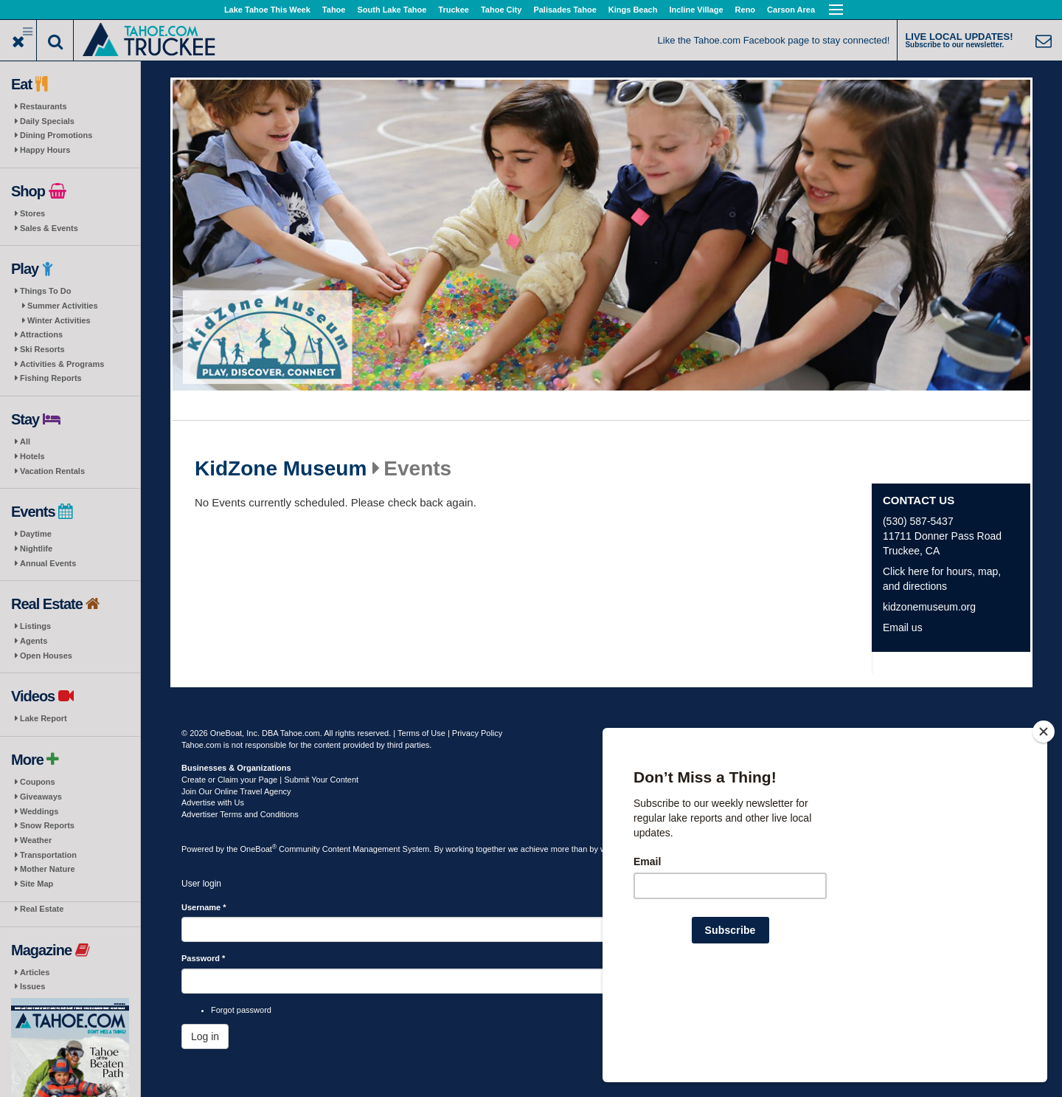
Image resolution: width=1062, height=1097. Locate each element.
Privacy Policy (477, 733)
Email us (903, 627)
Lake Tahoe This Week (267, 9)
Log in (205, 1036)
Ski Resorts (42, 349)
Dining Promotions (56, 135)
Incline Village (696, 9)
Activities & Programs (62, 364)
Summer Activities (62, 305)
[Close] (1043, 827)
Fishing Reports (51, 378)
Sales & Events (49, 228)
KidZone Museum (281, 469)
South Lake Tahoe (391, 9)
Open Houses (46, 655)
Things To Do (45, 290)
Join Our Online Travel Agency (236, 791)
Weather (36, 840)
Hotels (32, 456)
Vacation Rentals (52, 471)
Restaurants (43, 106)
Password (203, 958)
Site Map (36, 883)
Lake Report (43, 718)
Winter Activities (59, 320)
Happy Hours (45, 149)
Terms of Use (421, 733)
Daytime (36, 533)
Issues (32, 986)
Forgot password (241, 1009)
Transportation (48, 854)
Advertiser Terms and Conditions (240, 814)
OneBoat (258, 849)
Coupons (37, 781)
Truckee (453, 9)
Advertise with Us (212, 802)
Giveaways (41, 796)
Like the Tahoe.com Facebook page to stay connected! (774, 40)
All (25, 441)
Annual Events (48, 563)
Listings (35, 626)
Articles (34, 972)
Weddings (39, 811)
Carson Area (791, 9)
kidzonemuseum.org (929, 607)
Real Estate (41, 908)
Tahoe (334, 9)
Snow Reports (47, 825)
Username (203, 907)
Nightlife (36, 548)
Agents (33, 640)
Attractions (41, 334)
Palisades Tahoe (564, 9)
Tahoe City (501, 9)
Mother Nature (47, 868)
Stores (32, 213)
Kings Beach (633, 9)
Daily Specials (47, 121)
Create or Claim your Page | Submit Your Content (269, 779)
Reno (745, 9)
